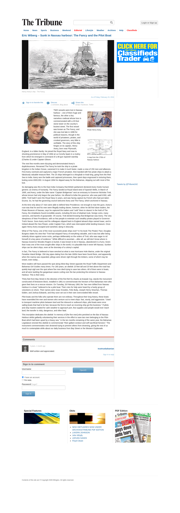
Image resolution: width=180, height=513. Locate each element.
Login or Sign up (149, 23)
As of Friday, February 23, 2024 (102, 97)
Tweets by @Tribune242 (127, 184)
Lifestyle (89, 30)
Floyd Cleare (77, 441)
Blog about (64, 105)
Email (78, 105)
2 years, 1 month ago (37, 346)
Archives (112, 30)
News (34, 30)
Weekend (66, 30)
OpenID (83, 370)
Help (121, 30)
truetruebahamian (106, 349)
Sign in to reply (108, 355)
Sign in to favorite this (34, 102)
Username (26, 369)
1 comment (55, 105)
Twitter (91, 105)
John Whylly (77, 435)
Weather (100, 30)
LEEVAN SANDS (79, 438)
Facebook (84, 105)
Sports (44, 30)
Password (29, 384)
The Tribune (42, 22)
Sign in (28, 394)
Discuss (54, 102)
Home (26, 30)
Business (54, 30)
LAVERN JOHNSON (81, 432)
